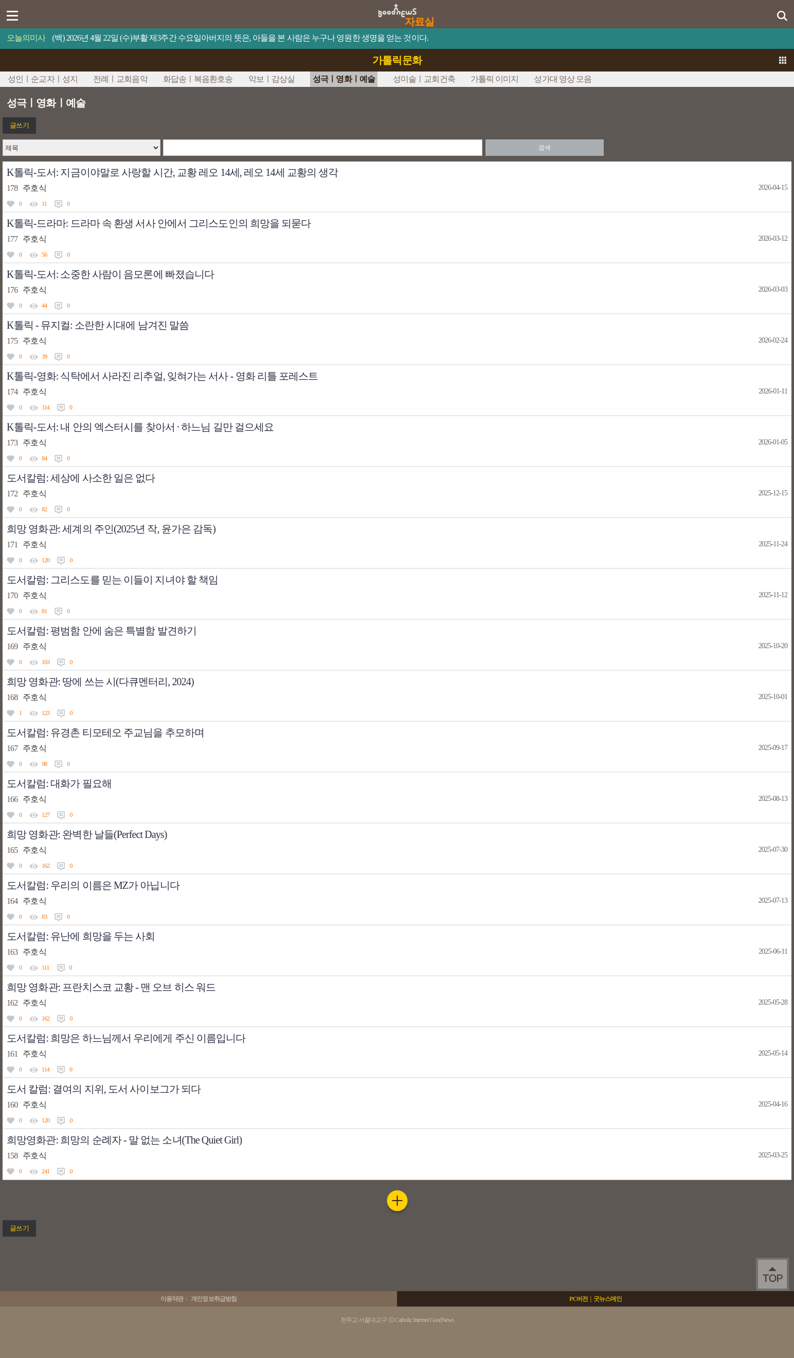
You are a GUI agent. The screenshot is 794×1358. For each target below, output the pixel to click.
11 (44, 203)
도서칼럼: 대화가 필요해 (59, 783)
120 (45, 560)
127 (45, 814)
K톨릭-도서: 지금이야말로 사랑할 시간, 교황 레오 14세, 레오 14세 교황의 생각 (172, 172)
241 (45, 1171)
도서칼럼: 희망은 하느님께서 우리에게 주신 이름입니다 (126, 1038)
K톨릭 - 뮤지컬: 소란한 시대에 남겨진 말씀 (98, 325)
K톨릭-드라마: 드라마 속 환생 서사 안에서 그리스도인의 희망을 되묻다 (159, 223)
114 (45, 407)
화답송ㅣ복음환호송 (198, 79)
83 (44, 916)
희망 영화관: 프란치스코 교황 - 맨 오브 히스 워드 (111, 987)
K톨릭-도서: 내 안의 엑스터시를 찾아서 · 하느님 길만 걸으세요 (140, 427)
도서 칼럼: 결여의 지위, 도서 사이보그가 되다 (104, 1089)
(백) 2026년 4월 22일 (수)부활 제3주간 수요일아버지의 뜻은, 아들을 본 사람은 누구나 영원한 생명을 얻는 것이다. (240, 37)
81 (44, 611)
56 (44, 254)
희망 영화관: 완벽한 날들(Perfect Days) (87, 834)
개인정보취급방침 (214, 1298)
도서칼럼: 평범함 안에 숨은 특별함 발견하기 (101, 630)
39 (44, 356)
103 (45, 662)
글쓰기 (19, 125)
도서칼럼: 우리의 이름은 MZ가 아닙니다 (93, 885)
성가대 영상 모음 (562, 79)
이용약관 (171, 1298)
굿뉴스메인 (607, 1298)
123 (45, 713)
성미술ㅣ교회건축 (424, 79)
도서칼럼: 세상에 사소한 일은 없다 (81, 478)
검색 (544, 147)
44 (44, 305)
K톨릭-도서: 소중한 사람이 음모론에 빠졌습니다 (110, 274)
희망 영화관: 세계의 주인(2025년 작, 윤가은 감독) (111, 528)
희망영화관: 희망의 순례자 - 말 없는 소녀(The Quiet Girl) (124, 1140)
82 (44, 509)
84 (44, 458)
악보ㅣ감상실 (271, 79)
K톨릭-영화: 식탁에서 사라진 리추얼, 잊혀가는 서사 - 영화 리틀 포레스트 (162, 376)
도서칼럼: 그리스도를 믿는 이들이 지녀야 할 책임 (112, 579)
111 (45, 967)
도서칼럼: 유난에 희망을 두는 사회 (81, 936)
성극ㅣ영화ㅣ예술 (344, 79)
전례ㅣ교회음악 (120, 79)
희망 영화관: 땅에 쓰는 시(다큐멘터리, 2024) (100, 681)
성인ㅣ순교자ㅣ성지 (43, 79)
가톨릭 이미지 (495, 79)
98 (44, 763)
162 (45, 865)
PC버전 (578, 1298)
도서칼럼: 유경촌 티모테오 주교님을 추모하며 (105, 732)
